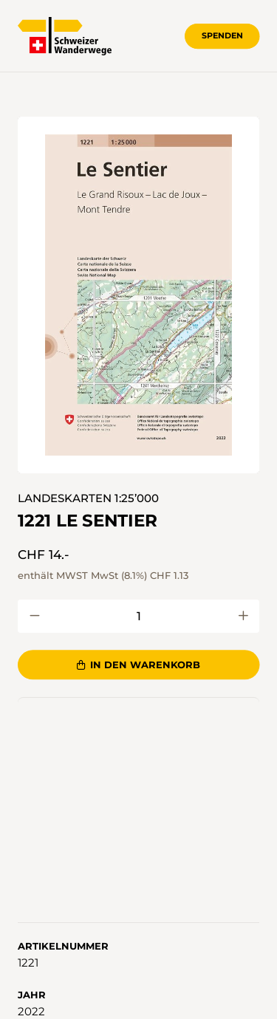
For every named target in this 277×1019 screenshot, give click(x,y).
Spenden (222, 35)
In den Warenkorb (139, 664)
